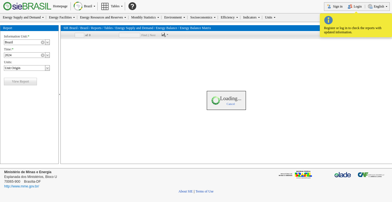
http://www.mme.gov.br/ (21, 186)
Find (144, 34)
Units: (8, 62)
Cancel (231, 103)
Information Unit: (16, 36)
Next (153, 34)
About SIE (186, 191)
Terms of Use (204, 191)
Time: (8, 49)
